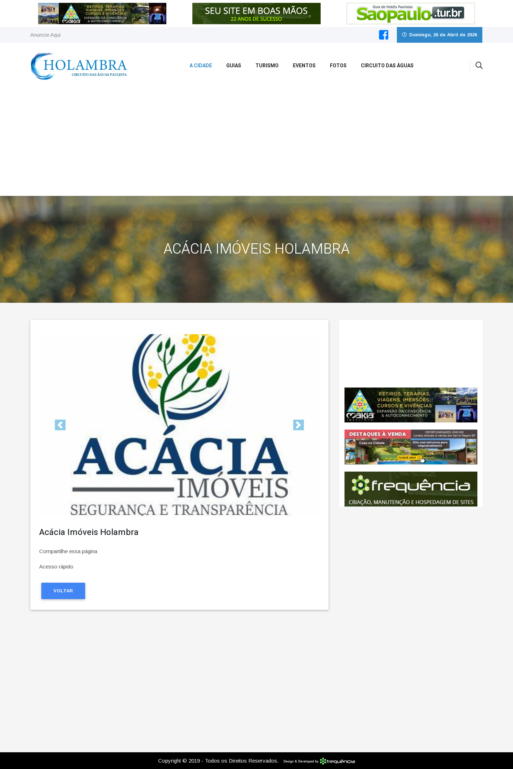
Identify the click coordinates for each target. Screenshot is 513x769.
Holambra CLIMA (410, 353)
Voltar (63, 590)
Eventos (304, 65)
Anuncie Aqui (45, 35)
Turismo (267, 65)
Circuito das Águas (387, 65)
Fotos (338, 65)
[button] (60, 425)
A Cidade (201, 65)
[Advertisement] (256, 142)
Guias (233, 65)
